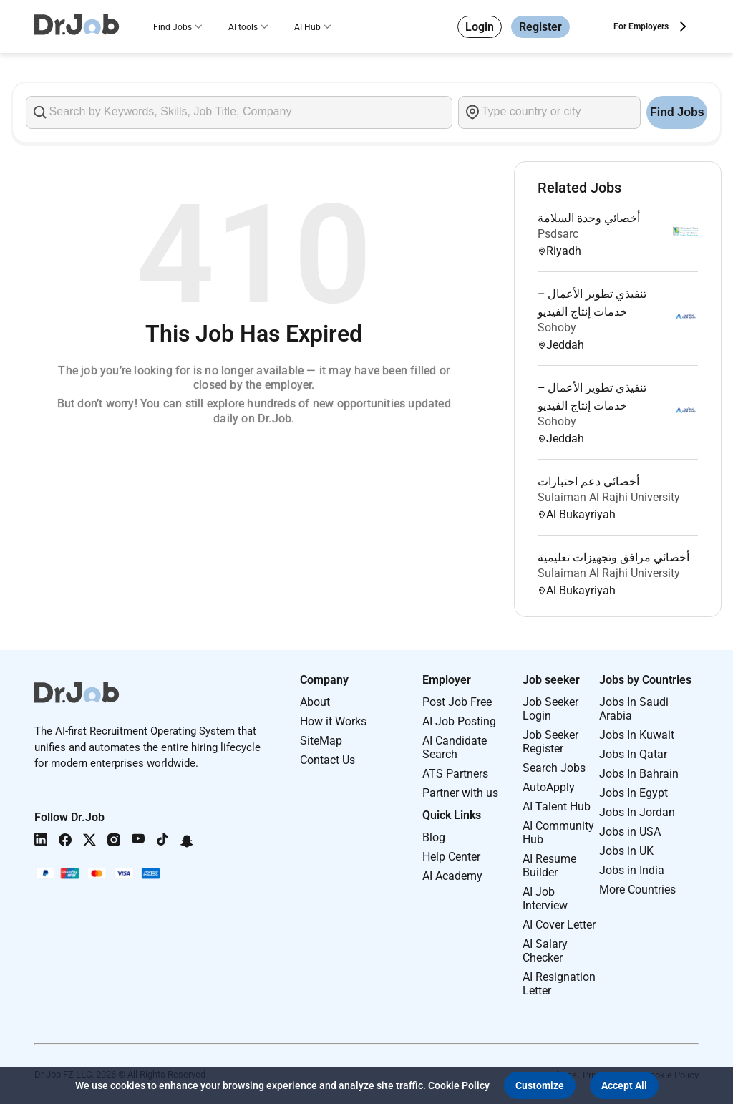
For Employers (641, 26)
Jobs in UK (626, 851)
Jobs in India (631, 870)
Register (540, 27)
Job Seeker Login (550, 708)
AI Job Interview (545, 898)
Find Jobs (172, 27)
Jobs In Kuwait (636, 735)
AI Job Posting (459, 721)
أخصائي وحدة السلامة (589, 218)
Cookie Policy (459, 1085)
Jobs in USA (630, 831)
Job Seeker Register (550, 741)
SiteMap (321, 740)
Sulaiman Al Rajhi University (609, 497)
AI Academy (452, 876)
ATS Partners (455, 773)
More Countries (637, 889)
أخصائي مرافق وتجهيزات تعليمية (613, 557)
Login (479, 27)
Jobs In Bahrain (639, 773)
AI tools (243, 27)
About (315, 702)
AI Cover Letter (559, 924)
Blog (433, 837)
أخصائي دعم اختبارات (588, 481)
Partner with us (460, 793)
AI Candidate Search (454, 747)
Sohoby (557, 327)
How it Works (333, 721)
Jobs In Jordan (637, 812)
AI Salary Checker (545, 950)
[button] (540, 1085)
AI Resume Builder (549, 865)
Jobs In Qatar (633, 754)
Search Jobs (554, 768)
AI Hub (307, 27)
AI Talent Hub (557, 806)
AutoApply (549, 787)
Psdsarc (558, 234)
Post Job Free (457, 702)
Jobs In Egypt (633, 793)
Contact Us (327, 760)
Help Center (451, 856)
